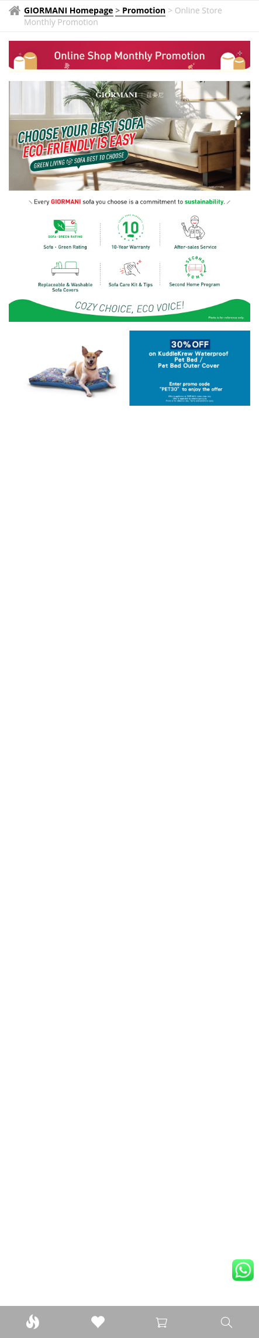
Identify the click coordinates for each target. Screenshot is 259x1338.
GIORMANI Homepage (68, 10)
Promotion (143, 10)
